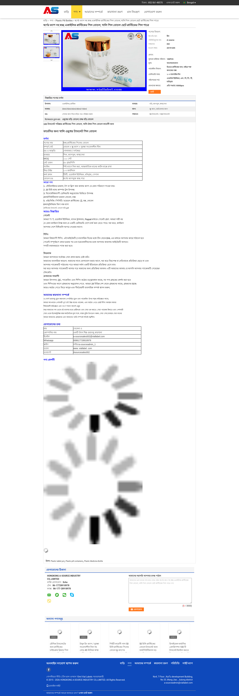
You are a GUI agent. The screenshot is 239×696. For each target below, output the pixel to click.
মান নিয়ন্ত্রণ (133, 11)
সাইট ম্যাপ (187, 663)
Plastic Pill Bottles (64, 20)
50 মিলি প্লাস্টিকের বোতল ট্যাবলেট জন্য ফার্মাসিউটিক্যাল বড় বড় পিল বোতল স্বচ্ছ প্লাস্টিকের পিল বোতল (149, 650)
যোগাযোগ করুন (153, 11)
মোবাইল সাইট (53, 686)
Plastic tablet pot (57, 561)
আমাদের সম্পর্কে (94, 11)
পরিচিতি (175, 663)
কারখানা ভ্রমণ (114, 11)
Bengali (191, 2)
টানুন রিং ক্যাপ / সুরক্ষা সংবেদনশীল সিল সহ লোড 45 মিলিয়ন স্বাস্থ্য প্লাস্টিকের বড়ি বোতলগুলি (89, 650)
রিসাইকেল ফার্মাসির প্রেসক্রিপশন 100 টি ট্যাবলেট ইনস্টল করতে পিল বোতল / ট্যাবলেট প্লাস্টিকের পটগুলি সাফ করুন (179, 652)
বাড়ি (66, 11)
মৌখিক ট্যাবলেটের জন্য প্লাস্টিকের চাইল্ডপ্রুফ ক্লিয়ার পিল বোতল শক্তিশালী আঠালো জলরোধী (59, 650)
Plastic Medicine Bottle (93, 561)
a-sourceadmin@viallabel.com (178, 683)
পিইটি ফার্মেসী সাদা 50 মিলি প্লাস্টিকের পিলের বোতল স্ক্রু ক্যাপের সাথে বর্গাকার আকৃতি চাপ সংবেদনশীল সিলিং (119, 650)
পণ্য (75, 11)
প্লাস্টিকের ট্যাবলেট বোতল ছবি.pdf (56, 208)
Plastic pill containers (74, 561)
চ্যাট (152, 92)
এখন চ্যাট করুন (173, 2)
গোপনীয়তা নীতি (53, 676)
